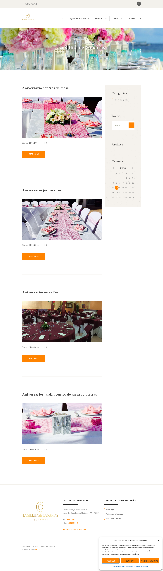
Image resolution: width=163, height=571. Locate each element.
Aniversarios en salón (46, 295)
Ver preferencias (149, 561)
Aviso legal (144, 566)
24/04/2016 (33, 143)
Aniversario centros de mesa (54, 87)
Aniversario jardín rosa (48, 191)
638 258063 (73, 536)
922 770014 (31, 3)
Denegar (130, 561)
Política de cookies (119, 566)
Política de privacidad (133, 566)
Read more (35, 155)
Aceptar (111, 561)
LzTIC (37, 562)
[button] (158, 540)
